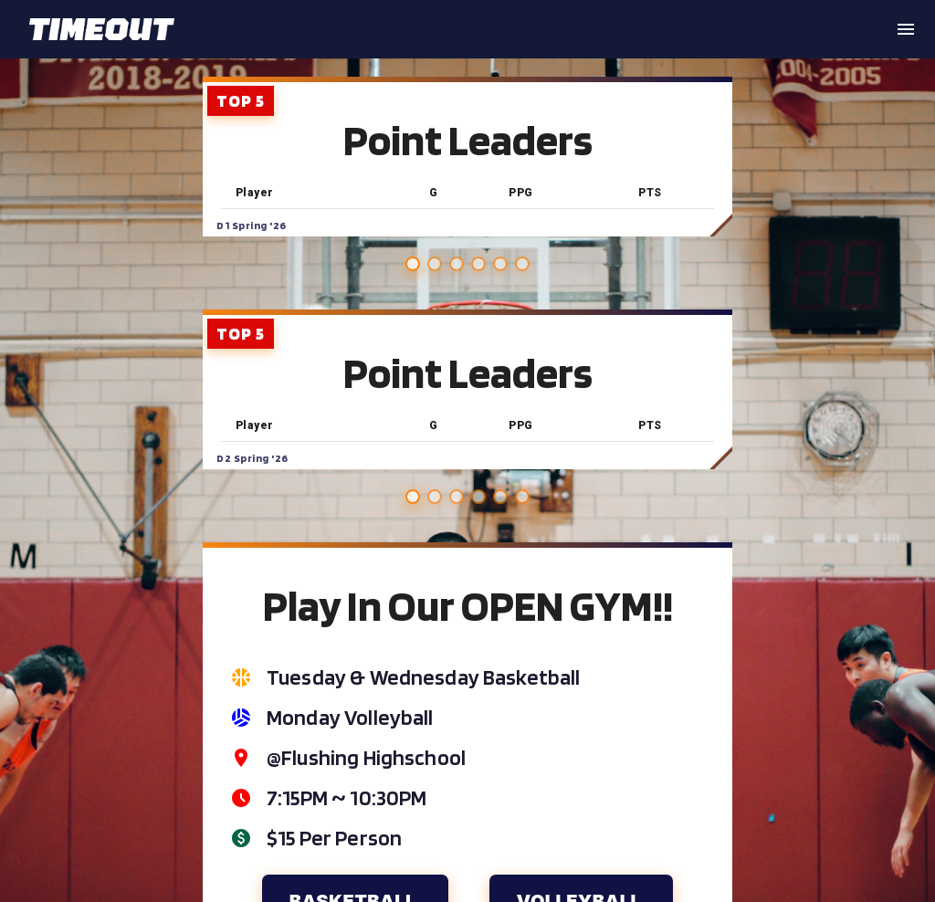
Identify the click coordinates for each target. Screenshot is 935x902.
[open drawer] (906, 29)
